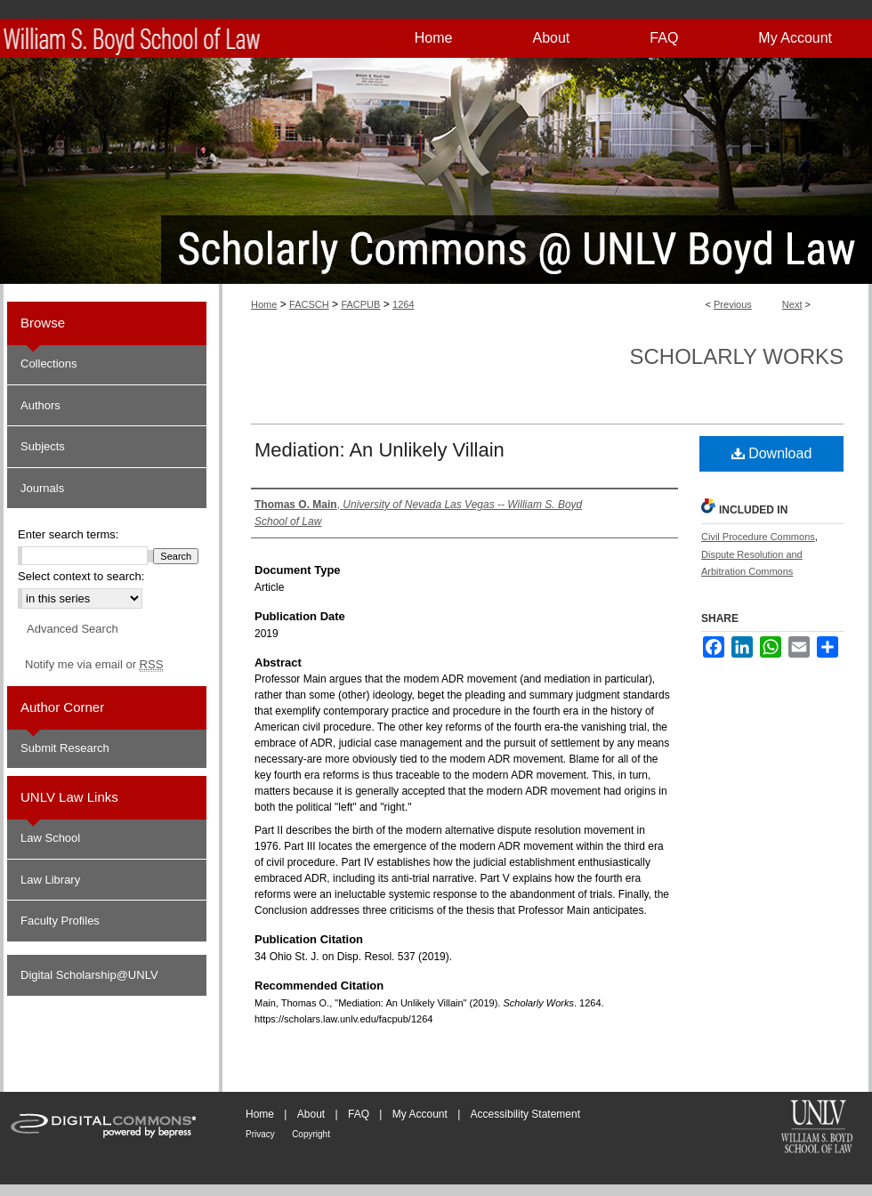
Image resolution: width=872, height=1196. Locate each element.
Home (264, 304)
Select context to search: (81, 576)
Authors (40, 405)
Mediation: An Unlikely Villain (379, 450)
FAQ (358, 1114)
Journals (42, 488)
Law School (50, 837)
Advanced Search (72, 628)
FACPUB (360, 304)
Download (771, 453)
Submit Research (64, 748)
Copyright (311, 1134)
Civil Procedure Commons (758, 536)
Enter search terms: (68, 534)
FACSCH (309, 304)
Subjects (42, 446)
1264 (403, 304)
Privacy (260, 1134)
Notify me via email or (94, 665)
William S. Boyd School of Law (816, 1128)
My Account (420, 1114)
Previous (733, 304)
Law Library (50, 879)
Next (792, 304)
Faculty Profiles (60, 920)
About (311, 1114)
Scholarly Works (736, 356)
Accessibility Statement (525, 1114)
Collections (48, 363)
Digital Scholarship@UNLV (89, 975)
